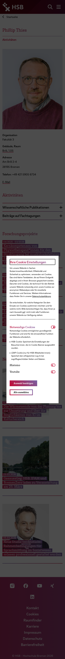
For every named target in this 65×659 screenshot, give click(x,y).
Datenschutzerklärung (41, 296)
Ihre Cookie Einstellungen (28, 262)
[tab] (30, 327)
